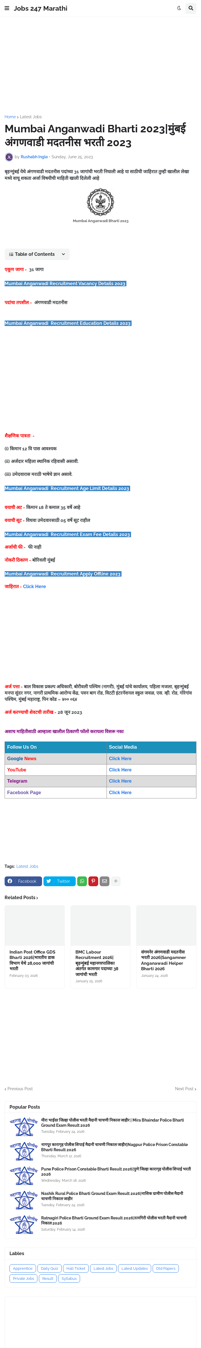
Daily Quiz (49, 1268)
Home (10, 117)
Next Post (184, 1088)
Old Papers (165, 1268)
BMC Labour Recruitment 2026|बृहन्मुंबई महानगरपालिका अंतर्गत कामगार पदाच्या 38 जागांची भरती (96, 963)
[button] (7, 8)
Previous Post (20, 1088)
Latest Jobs (31, 117)
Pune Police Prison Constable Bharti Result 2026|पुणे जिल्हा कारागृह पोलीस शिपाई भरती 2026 (116, 1172)
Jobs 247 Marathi (40, 8)
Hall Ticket (76, 1268)
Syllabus (69, 1278)
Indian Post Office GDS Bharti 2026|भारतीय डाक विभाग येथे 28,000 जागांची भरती (32, 960)
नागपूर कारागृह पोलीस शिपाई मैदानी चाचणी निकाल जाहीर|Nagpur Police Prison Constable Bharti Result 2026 (114, 1147)
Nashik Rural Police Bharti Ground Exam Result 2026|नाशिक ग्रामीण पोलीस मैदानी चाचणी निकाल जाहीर (112, 1196)
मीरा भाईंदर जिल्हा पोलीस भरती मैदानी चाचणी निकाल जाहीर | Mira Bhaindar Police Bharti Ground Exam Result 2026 (112, 1123)
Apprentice (23, 1268)
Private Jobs (23, 1278)
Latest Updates (135, 1268)
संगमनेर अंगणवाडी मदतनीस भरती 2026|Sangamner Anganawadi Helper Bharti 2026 (163, 960)
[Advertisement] (100, 66)
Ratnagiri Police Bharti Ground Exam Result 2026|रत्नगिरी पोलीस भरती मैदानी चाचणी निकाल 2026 (114, 1220)
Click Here (34, 586)
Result (47, 1278)
